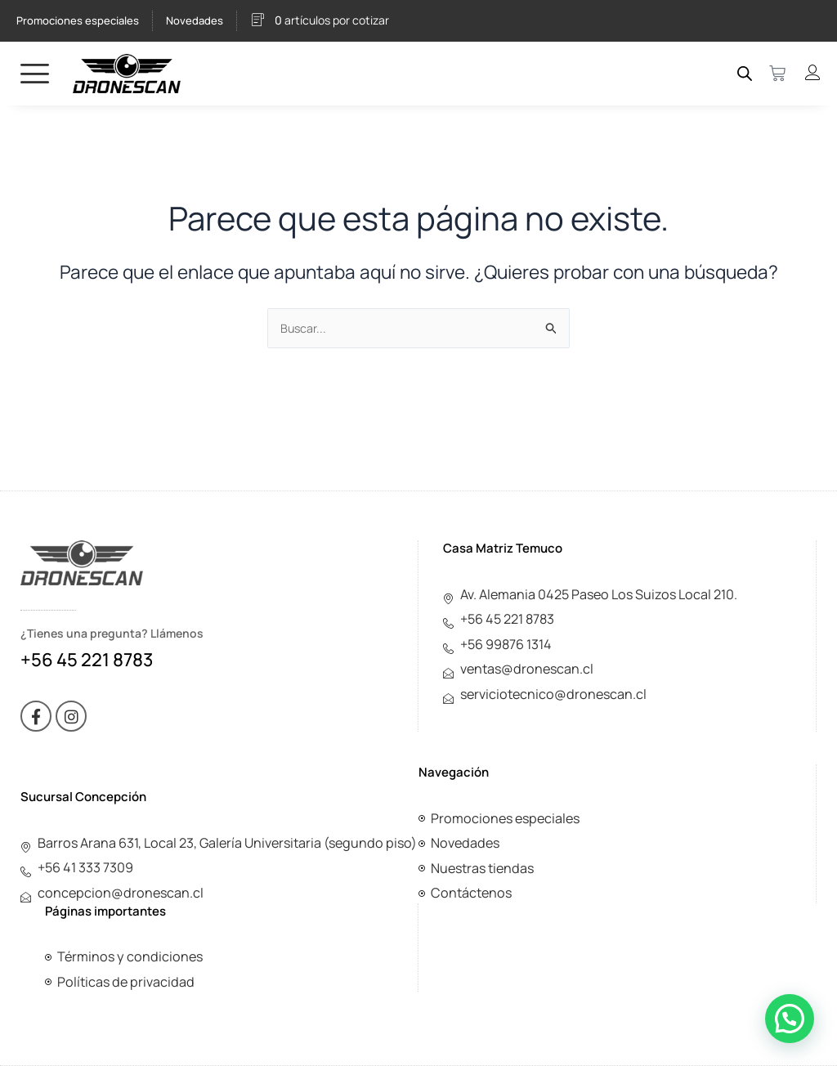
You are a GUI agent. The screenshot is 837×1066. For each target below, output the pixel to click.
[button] (789, 1018)
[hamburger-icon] (34, 73)
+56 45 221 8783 (86, 654)
